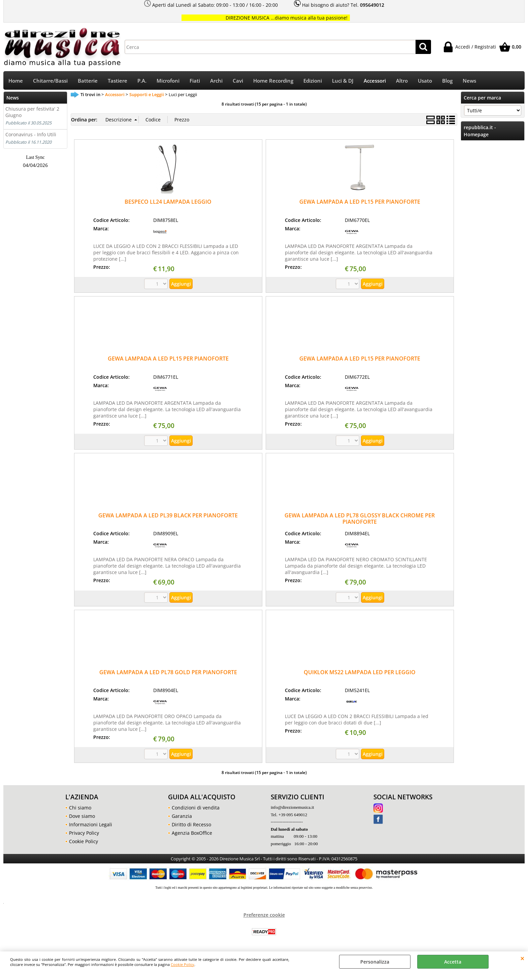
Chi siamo (80, 807)
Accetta (452, 962)
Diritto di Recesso (191, 824)
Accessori (375, 80)
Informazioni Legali (90, 824)
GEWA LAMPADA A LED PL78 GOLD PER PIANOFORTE (168, 672)
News (469, 80)
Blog (447, 80)
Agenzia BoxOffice (192, 833)
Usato (425, 80)
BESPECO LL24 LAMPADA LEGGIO (168, 201)
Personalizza (374, 962)
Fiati (195, 80)
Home (15, 80)
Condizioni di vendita (196, 807)
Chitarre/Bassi (50, 80)
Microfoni (168, 80)
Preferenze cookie (264, 915)
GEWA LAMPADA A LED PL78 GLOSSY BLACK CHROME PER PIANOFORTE (360, 518)
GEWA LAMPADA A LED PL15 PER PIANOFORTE (359, 201)
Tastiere (117, 80)
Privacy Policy (84, 833)
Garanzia (182, 816)
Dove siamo (82, 816)
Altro (402, 80)
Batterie (88, 80)
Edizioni (312, 80)
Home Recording (273, 80)
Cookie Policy (182, 964)
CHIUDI (522, 958)
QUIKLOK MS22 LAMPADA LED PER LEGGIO (360, 672)
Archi (216, 80)
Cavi (238, 80)
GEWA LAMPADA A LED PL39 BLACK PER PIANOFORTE (168, 515)
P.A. (141, 80)
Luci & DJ (343, 80)
